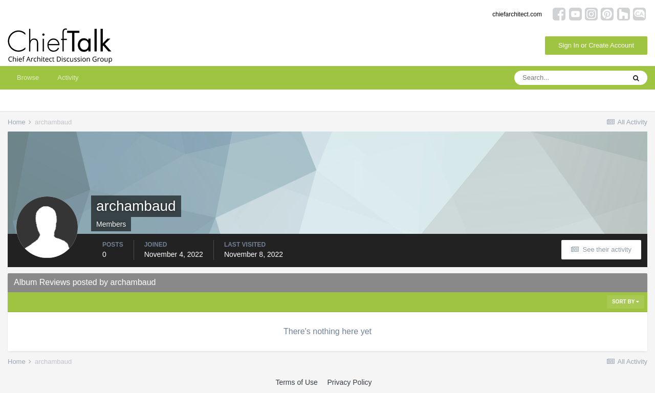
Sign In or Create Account (596, 45)
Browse (28, 77)
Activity (67, 77)
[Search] (569, 78)
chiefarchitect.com (517, 14)
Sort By (625, 301)
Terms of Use (296, 382)
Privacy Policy (349, 382)
